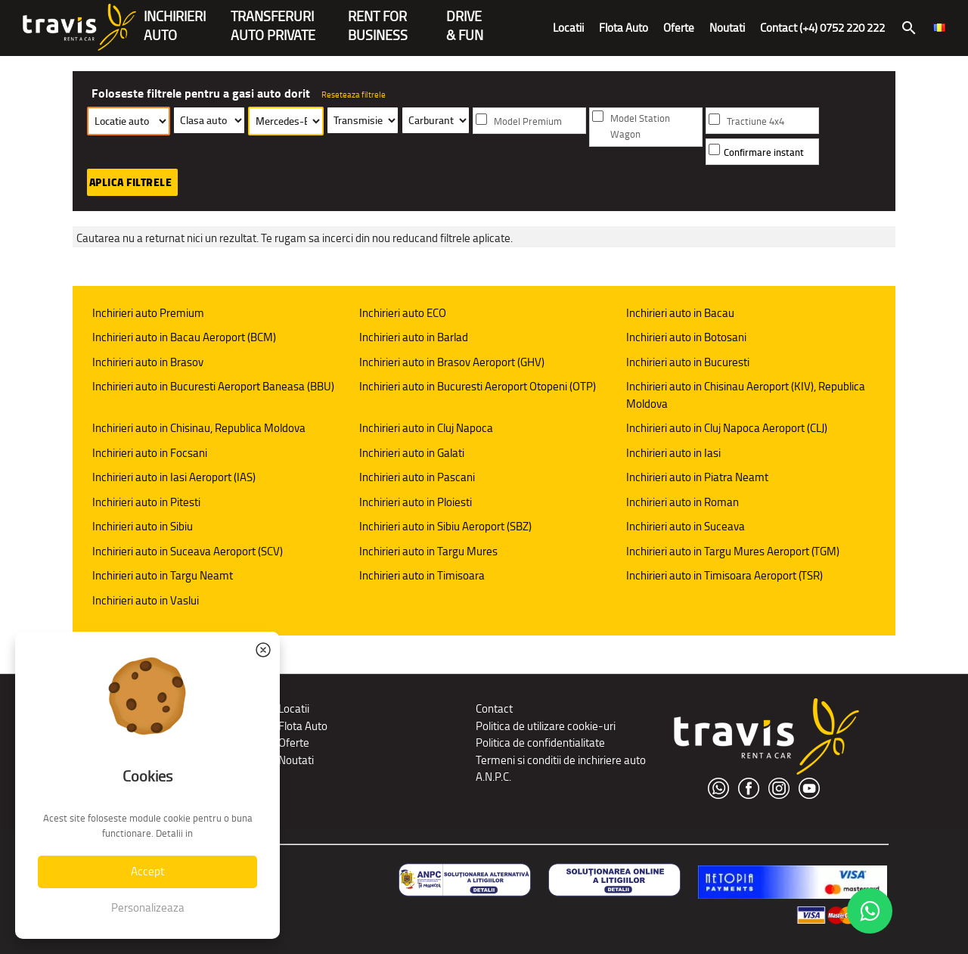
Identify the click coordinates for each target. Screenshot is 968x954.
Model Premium (528, 121)
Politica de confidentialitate (540, 742)
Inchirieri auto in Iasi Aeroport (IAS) (174, 477)
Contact (494, 708)
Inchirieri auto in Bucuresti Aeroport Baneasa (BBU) (213, 386)
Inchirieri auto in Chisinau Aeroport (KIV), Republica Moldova (745, 395)
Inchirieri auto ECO (402, 312)
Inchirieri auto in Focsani (149, 452)
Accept (147, 871)
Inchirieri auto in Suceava (685, 526)
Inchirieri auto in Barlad (413, 337)
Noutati (727, 27)
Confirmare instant (764, 152)
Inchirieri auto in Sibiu (142, 526)
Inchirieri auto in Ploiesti (415, 502)
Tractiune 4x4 (755, 121)
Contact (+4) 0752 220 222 (822, 27)
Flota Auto (623, 27)
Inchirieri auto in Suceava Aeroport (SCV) (187, 551)
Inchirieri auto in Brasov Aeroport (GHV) (451, 362)
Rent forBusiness (378, 17)
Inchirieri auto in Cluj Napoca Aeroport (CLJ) (726, 427)
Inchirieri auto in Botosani (686, 337)
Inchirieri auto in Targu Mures (428, 551)
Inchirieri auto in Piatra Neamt (697, 477)
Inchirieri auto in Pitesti (146, 502)
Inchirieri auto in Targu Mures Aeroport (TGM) (732, 551)
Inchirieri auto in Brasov (147, 362)
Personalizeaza (148, 907)
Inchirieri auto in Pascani (417, 477)
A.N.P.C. (493, 776)
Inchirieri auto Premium (148, 312)
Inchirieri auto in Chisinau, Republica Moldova (199, 427)
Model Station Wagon (640, 126)
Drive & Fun (464, 17)
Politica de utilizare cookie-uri (546, 725)
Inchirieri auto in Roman (682, 502)
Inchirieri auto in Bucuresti (687, 362)
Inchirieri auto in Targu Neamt (162, 575)
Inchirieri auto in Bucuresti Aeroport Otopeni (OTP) (477, 386)
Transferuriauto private (273, 17)
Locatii (568, 27)
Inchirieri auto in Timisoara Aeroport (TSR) (724, 575)
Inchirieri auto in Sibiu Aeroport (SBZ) (445, 526)
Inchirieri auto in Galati (411, 452)
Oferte (678, 27)
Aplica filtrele (130, 182)
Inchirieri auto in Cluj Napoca (426, 427)
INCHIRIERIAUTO (175, 17)
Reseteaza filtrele (353, 95)
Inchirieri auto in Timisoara (422, 575)
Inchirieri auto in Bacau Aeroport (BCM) (184, 337)
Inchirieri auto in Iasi (673, 452)
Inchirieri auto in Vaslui (145, 600)
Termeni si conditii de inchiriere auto (561, 759)
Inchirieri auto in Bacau (680, 312)
